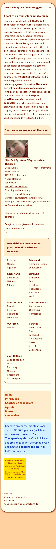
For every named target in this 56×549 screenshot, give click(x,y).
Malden (11, 281)
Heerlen (33, 285)
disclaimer (9, 500)
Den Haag (12, 367)
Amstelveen (35, 306)
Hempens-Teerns (38, 263)
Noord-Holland (37, 302)
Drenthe (11, 260)
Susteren (34, 292)
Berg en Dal (13, 277)
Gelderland (13, 273)
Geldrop (11, 310)
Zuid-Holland (14, 356)
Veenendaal (35, 349)
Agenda (9, 407)
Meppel (11, 263)
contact (8, 493)
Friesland (34, 260)
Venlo (32, 296)
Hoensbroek (35, 288)
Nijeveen (11, 267)
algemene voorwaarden (15, 497)
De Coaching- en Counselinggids (23, 7)
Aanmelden (12, 415)
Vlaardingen (13, 378)
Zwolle (10, 327)
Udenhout (12, 313)
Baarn (32, 331)
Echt (31, 281)
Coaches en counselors (19, 403)
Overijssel (13, 323)
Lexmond (34, 334)
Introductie (12, 398)
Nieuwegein (35, 338)
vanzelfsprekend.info (16, 186)
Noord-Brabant (15, 302)
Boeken (9, 411)
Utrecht (33, 323)
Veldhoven (12, 317)
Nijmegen (12, 285)
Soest (32, 342)
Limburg (34, 273)
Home (8, 394)
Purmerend (35, 313)
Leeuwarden (35, 267)
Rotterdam (13, 374)
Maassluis (12, 371)
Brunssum (34, 277)
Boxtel (10, 306)
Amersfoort (35, 327)
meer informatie (42, 167)
